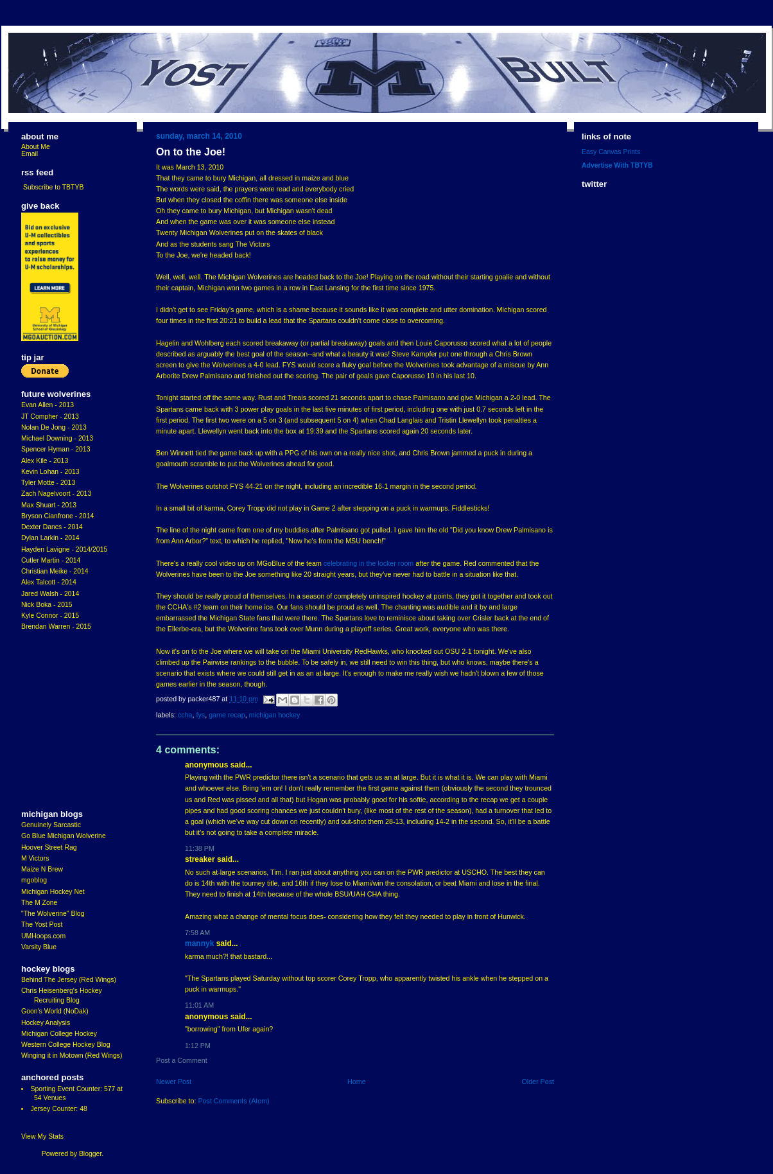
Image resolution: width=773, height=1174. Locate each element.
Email (29, 153)
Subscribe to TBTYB (53, 187)
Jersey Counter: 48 (58, 1108)
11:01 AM (199, 1005)
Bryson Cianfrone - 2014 (57, 516)
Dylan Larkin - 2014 (50, 537)
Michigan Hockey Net (53, 891)
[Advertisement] (59, 721)
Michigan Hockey (274, 715)
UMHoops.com (43, 936)
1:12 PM (198, 1045)
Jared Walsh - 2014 (50, 593)
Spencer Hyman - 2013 (56, 449)
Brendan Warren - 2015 (56, 626)
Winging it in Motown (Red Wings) (71, 1055)
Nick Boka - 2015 (47, 604)
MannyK (199, 943)
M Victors (35, 858)
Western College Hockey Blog (65, 1044)
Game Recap (227, 715)
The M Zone (39, 902)
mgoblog (34, 880)
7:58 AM (197, 932)
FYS (200, 715)
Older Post (537, 1081)
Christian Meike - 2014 (55, 571)
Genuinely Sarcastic (51, 824)
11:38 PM (199, 848)
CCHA (185, 715)
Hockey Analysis (45, 1022)
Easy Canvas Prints (611, 151)
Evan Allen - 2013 (47, 404)
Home (356, 1081)
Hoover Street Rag (49, 847)
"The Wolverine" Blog (52, 913)
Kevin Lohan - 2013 (50, 471)
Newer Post (173, 1081)
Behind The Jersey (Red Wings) (68, 979)
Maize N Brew (42, 869)
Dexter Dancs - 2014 (52, 526)
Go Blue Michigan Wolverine (63, 835)
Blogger (90, 1153)
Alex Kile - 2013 (44, 460)
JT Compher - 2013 (50, 416)
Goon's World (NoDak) (55, 1011)
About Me (35, 146)
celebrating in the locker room (368, 563)
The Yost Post (42, 924)
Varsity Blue (38, 947)
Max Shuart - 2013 (48, 505)
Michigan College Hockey (59, 1033)
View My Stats (42, 1136)
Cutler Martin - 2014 (50, 560)
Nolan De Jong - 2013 (54, 427)
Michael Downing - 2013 (57, 438)
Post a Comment (181, 1060)
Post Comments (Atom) (233, 1101)
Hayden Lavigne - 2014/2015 (64, 549)
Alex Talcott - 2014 (48, 582)
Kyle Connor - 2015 (50, 615)
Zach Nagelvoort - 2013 (56, 493)
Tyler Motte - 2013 (48, 482)
